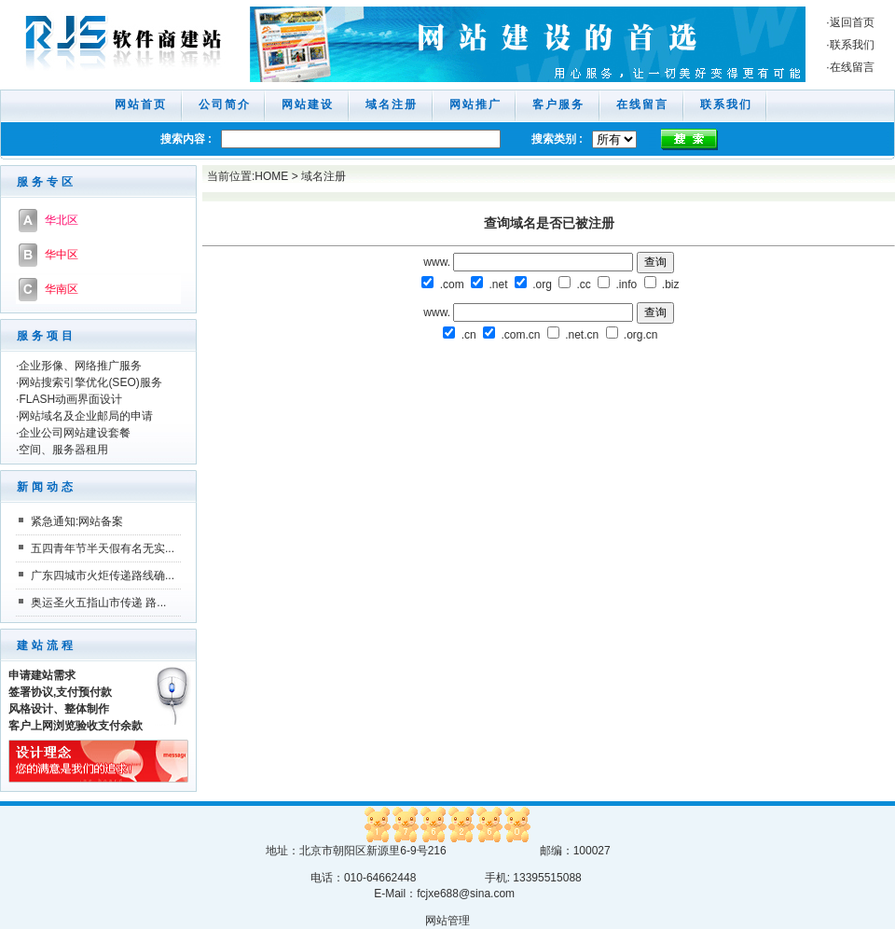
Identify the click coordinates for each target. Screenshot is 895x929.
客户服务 (558, 104)
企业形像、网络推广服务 (80, 365)
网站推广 (475, 104)
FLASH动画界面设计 (70, 399)
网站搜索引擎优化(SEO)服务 (90, 382)
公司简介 (225, 104)
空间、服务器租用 (63, 449)
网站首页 (141, 104)
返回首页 (852, 22)
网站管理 (447, 920)
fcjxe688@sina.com (466, 893)
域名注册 (391, 104)
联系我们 (852, 44)
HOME (271, 176)
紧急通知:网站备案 (77, 521)
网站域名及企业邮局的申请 (86, 416)
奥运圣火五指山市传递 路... (98, 602)
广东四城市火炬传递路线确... (102, 575)
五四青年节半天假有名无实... (102, 548)
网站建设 (308, 104)
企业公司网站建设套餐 (75, 432)
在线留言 (852, 67)
